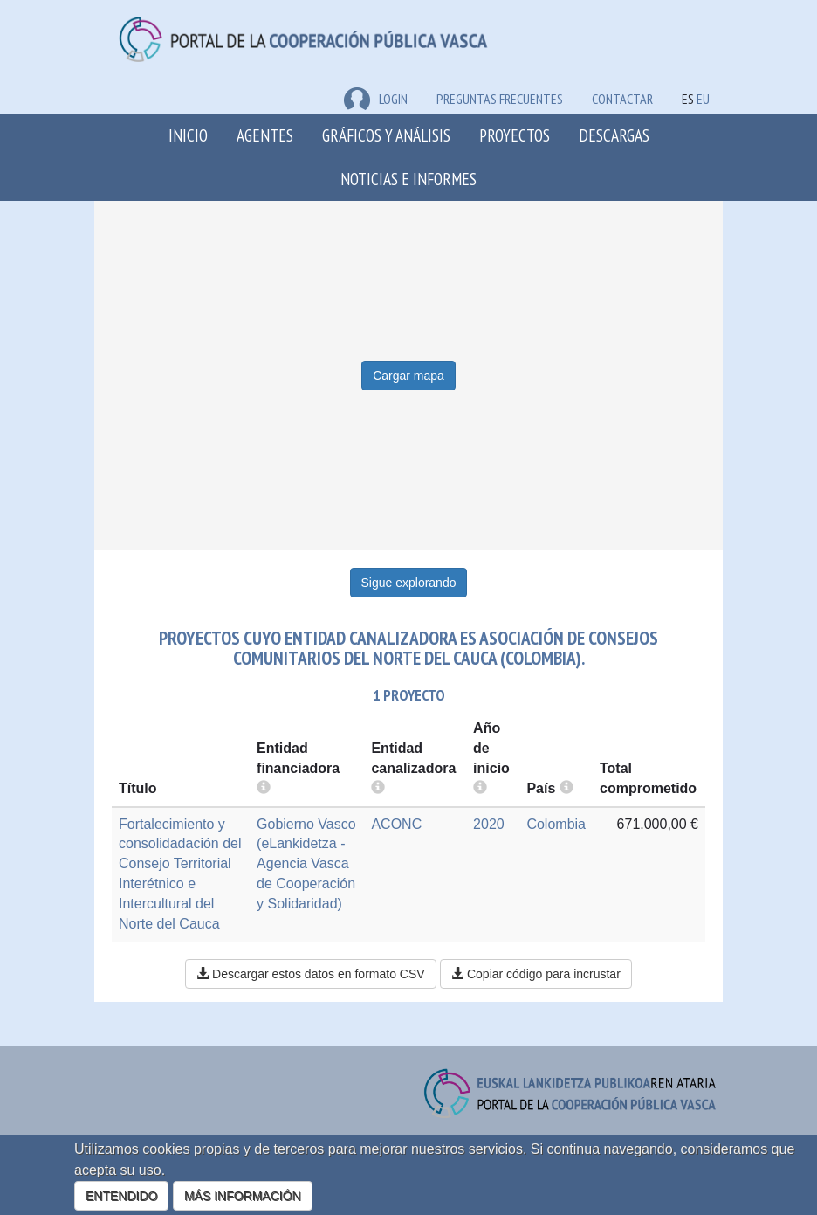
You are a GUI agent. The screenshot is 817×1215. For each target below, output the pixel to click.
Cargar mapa (408, 376)
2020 (489, 824)
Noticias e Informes (408, 179)
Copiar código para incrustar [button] (536, 974)
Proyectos (514, 135)
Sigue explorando (409, 583)
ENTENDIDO (121, 1196)
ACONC (396, 824)
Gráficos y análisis (386, 135)
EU (703, 98)
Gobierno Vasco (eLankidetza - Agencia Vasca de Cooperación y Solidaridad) (306, 864)
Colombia (556, 824)
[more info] (480, 788)
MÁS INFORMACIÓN (242, 1196)
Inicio (188, 135)
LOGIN (376, 98)
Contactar (622, 98)
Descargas (614, 135)
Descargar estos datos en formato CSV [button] (310, 974)
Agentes (265, 135)
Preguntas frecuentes (499, 98)
